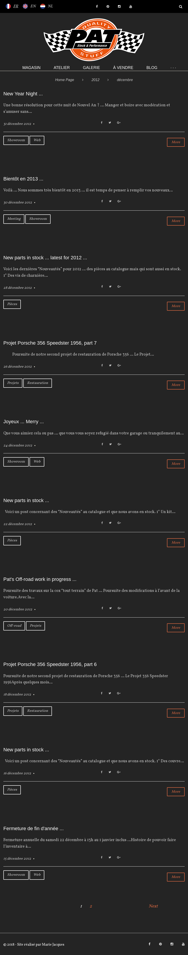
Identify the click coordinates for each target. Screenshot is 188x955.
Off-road (14, 625)
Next (153, 906)
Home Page (64, 80)
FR (15, 6)
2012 (96, 80)
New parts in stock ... (26, 500)
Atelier (62, 67)
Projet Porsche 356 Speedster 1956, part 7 (50, 343)
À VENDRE (123, 67)
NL (50, 6)
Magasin (31, 67)
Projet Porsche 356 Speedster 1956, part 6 (50, 664)
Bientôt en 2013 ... (23, 179)
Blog (151, 67)
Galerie (91, 67)
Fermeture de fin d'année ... (33, 828)
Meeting (14, 218)
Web (37, 140)
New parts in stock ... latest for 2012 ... (45, 257)
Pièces (12, 304)
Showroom (16, 140)
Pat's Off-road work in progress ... (40, 579)
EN (33, 6)
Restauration (37, 383)
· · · (173, 67)
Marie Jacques (52, 944)
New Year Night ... (23, 93)
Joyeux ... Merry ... (23, 421)
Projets (13, 383)
